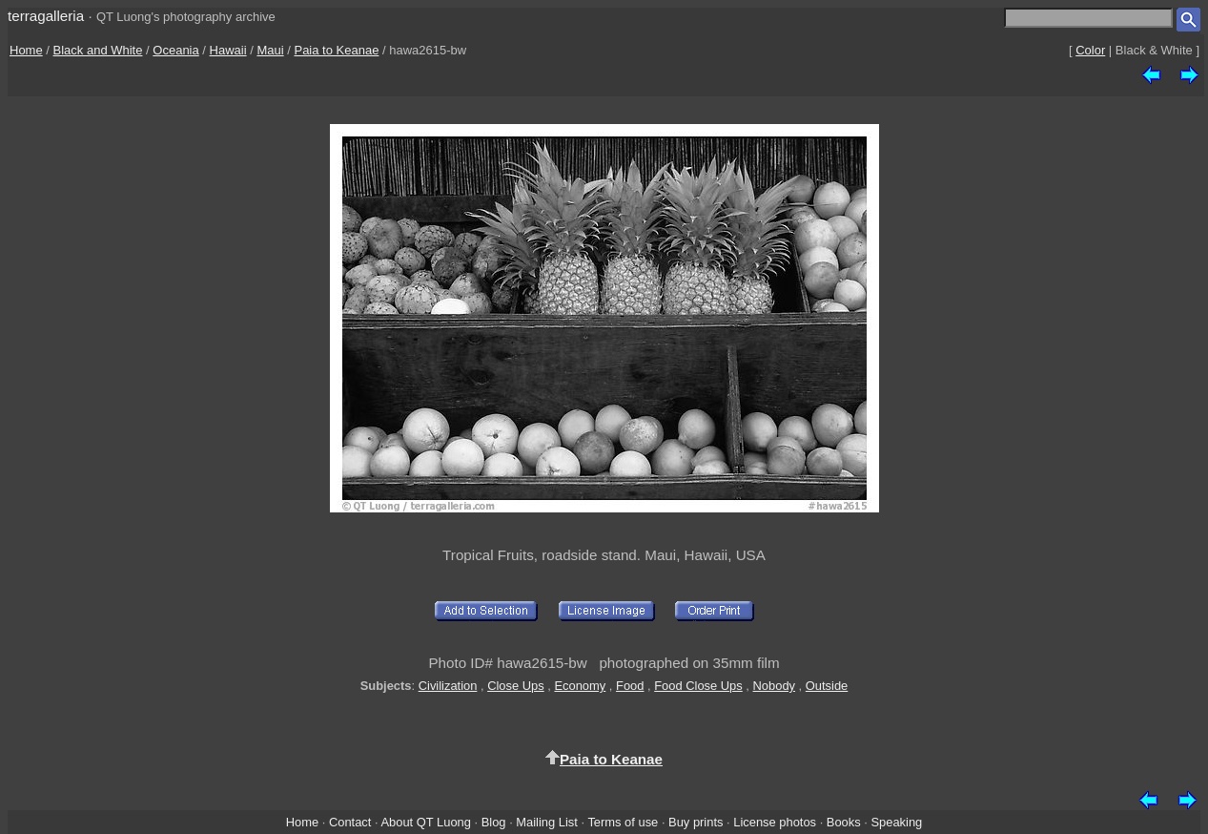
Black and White (98, 50)
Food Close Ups (698, 685)
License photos (774, 822)
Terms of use (622, 822)
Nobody (774, 685)
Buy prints (695, 822)
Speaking (896, 822)
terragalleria (46, 16)
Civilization (448, 685)
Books (844, 822)
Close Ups (515, 685)
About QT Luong (425, 822)
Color (1090, 50)
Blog (493, 822)
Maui (269, 50)
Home (26, 50)
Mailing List (547, 822)
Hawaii (228, 50)
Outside (827, 685)
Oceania (175, 50)
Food (630, 685)
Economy (579, 685)
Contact (350, 822)
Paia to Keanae (336, 50)
